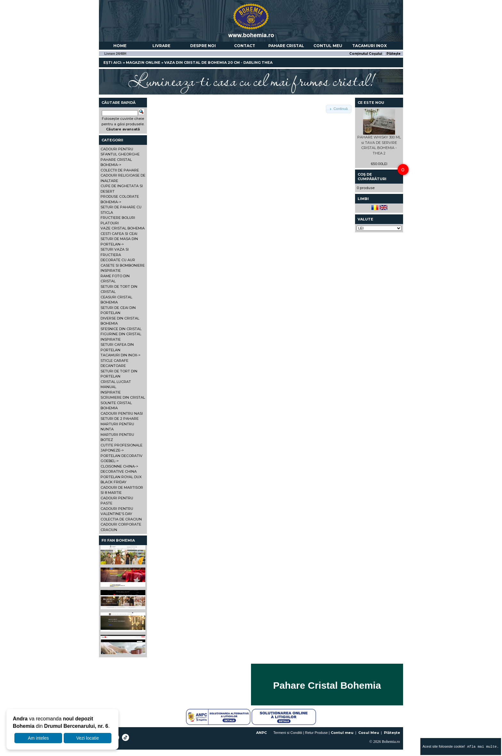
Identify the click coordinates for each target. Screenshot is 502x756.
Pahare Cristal (286, 45)
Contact (244, 45)
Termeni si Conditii (287, 733)
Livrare (161, 45)
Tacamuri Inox (369, 45)
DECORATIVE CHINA (119, 471)
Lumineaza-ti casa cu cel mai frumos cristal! (251, 80)
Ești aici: (112, 62)
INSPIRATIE (111, 270)
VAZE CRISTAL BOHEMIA (123, 228)
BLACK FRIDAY (113, 482)
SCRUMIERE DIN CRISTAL (123, 397)
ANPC (261, 732)
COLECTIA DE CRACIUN (121, 519)
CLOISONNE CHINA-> (119, 466)
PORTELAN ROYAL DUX (121, 477)
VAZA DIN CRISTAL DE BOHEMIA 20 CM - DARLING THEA (218, 62)
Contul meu (327, 45)
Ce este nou (371, 102)
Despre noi (203, 45)
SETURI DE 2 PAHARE (120, 418)
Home (119, 45)
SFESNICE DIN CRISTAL (121, 329)
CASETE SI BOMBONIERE (123, 265)
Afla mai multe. (482, 746)
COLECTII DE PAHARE (120, 170)
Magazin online (143, 62)
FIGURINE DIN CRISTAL (121, 334)
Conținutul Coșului (365, 54)
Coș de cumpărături (372, 176)
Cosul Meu (368, 732)
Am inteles (38, 738)
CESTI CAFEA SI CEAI (119, 233)
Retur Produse (316, 733)
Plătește (393, 54)
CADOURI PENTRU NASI (122, 413)
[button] (339, 109)
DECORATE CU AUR (118, 260)
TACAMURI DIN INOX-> (121, 355)
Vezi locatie (87, 738)
